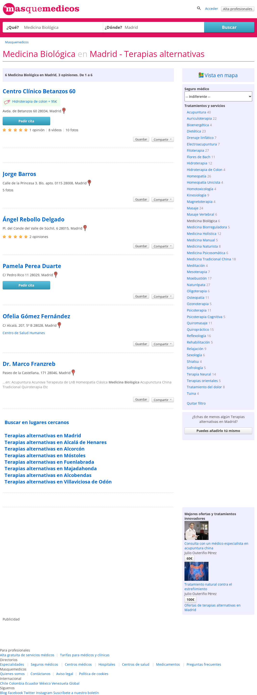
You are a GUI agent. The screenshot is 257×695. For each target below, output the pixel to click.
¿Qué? (12, 27)
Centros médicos (78, 664)
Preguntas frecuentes (204, 664)
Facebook (15, 692)
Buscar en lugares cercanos (37, 422)
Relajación (195, 348)
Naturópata (196, 284)
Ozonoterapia (198, 303)
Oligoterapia (197, 291)
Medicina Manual (201, 240)
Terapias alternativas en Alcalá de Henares (56, 442)
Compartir (163, 139)
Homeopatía (196, 176)
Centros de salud (135, 664)
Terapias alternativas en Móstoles (45, 455)
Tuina (191, 393)
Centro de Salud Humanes (24, 333)
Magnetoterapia (200, 201)
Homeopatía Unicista (203, 182)
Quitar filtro (196, 403)
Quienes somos (12, 673)
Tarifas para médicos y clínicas (85, 655)
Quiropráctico (198, 329)
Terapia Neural (199, 374)
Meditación (196, 265)
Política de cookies (93, 673)
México (45, 683)
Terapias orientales (202, 380)
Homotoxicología (200, 189)
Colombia (16, 683)
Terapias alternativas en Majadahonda (51, 468)
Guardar (141, 139)
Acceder (211, 8)
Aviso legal (64, 673)
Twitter (29, 692)
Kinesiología (196, 195)
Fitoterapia (195, 150)
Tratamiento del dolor (204, 387)
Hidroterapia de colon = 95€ (34, 101)
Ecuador (31, 683)
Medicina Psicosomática (206, 252)
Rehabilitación (198, 342)
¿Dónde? (113, 27)
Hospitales (106, 664)
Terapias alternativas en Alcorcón (45, 448)
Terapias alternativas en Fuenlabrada (49, 462)
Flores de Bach (198, 157)
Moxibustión (197, 278)
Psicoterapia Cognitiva (204, 316)
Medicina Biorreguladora (207, 227)
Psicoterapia (197, 310)
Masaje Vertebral (200, 214)
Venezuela (60, 683)
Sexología (194, 355)
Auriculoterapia (199, 118)
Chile (4, 683)
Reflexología (196, 335)
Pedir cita (26, 121)
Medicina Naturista (202, 246)
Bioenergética (198, 125)
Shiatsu (193, 361)
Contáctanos (40, 673)
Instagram (44, 692)
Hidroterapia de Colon (204, 169)
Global (74, 683)
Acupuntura (196, 112)
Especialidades (12, 664)
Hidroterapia (197, 163)
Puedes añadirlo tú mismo (218, 430)
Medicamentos (168, 664)
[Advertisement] (218, 472)
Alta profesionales (237, 8)
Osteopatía (195, 297)
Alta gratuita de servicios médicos (27, 655)
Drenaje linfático (200, 137)
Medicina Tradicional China (209, 259)
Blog (3, 692)
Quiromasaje (197, 323)
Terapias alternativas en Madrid (43, 435)
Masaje (192, 208)
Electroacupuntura (202, 144)
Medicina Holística (201, 233)
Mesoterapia (197, 271)
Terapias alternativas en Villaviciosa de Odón (58, 481)
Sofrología (195, 367)
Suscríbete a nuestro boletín (76, 692)
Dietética (194, 131)
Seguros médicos (44, 664)
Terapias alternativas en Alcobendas (48, 475)
